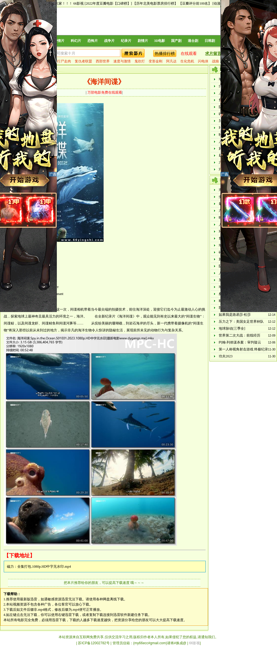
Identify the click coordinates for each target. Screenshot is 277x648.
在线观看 (189, 53)
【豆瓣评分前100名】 (195, 3)
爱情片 (59, 41)
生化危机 (187, 61)
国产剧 (176, 41)
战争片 (109, 41)
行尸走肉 (64, 61)
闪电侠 (203, 61)
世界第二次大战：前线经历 (239, 335)
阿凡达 (171, 61)
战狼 (215, 61)
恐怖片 (92, 41)
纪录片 (126, 41)
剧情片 (143, 41)
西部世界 (103, 61)
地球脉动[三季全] (232, 328)
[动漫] (217, 3)
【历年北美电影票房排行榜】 (155, 3)
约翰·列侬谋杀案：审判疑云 (240, 342)
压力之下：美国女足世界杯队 (241, 322)
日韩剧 (210, 41)
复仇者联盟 (83, 61)
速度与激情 (122, 61)
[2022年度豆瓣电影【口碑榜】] (108, 3)
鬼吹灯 (139, 61)
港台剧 (193, 41)
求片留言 (213, 53)
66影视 (78, 3)
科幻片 (76, 41)
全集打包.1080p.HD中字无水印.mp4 (44, 567)
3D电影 (159, 41)
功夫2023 (226, 356)
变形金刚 (155, 61)
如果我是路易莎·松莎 (235, 315)
